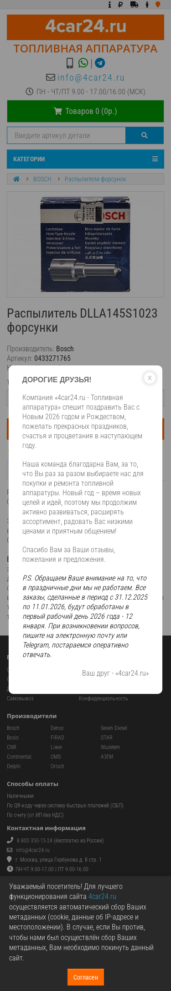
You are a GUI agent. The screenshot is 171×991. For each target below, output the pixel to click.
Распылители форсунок (95, 179)
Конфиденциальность (103, 698)
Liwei (56, 747)
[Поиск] (144, 135)
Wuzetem (110, 747)
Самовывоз (20, 698)
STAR (107, 737)
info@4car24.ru (91, 77)
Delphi (14, 766)
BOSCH (42, 179)
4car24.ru (102, 896)
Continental (19, 757)
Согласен (85, 977)
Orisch (57, 766)
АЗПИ (107, 757)
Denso (57, 728)
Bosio (13, 737)
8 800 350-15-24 (34, 840)
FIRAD (57, 737)
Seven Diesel (114, 728)
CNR (11, 747)
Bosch (13, 728)
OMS (56, 757)
